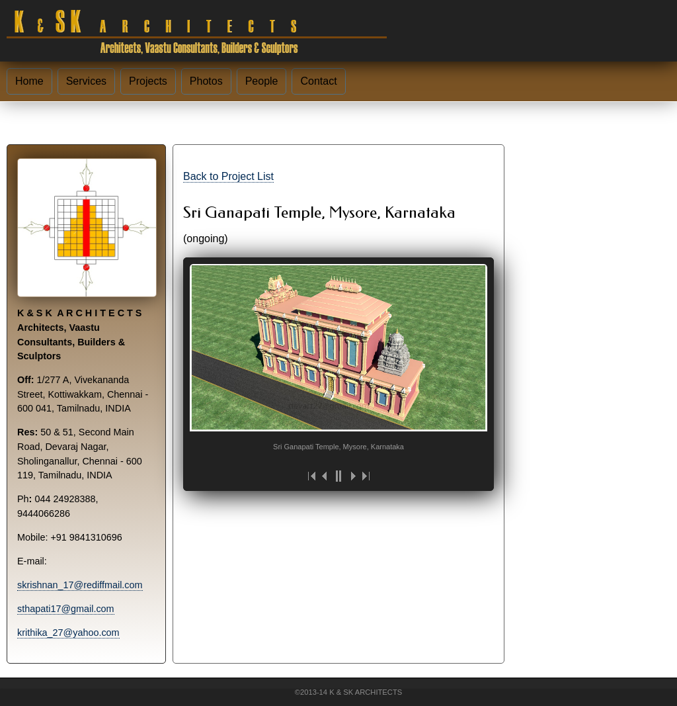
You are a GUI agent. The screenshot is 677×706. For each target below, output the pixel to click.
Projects (148, 81)
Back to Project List (228, 176)
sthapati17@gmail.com (65, 608)
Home (29, 81)
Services (86, 81)
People (261, 81)
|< (312, 476)
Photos (206, 81)
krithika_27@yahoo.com (68, 632)
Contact (318, 81)
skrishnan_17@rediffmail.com (80, 585)
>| (365, 476)
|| (338, 476)
